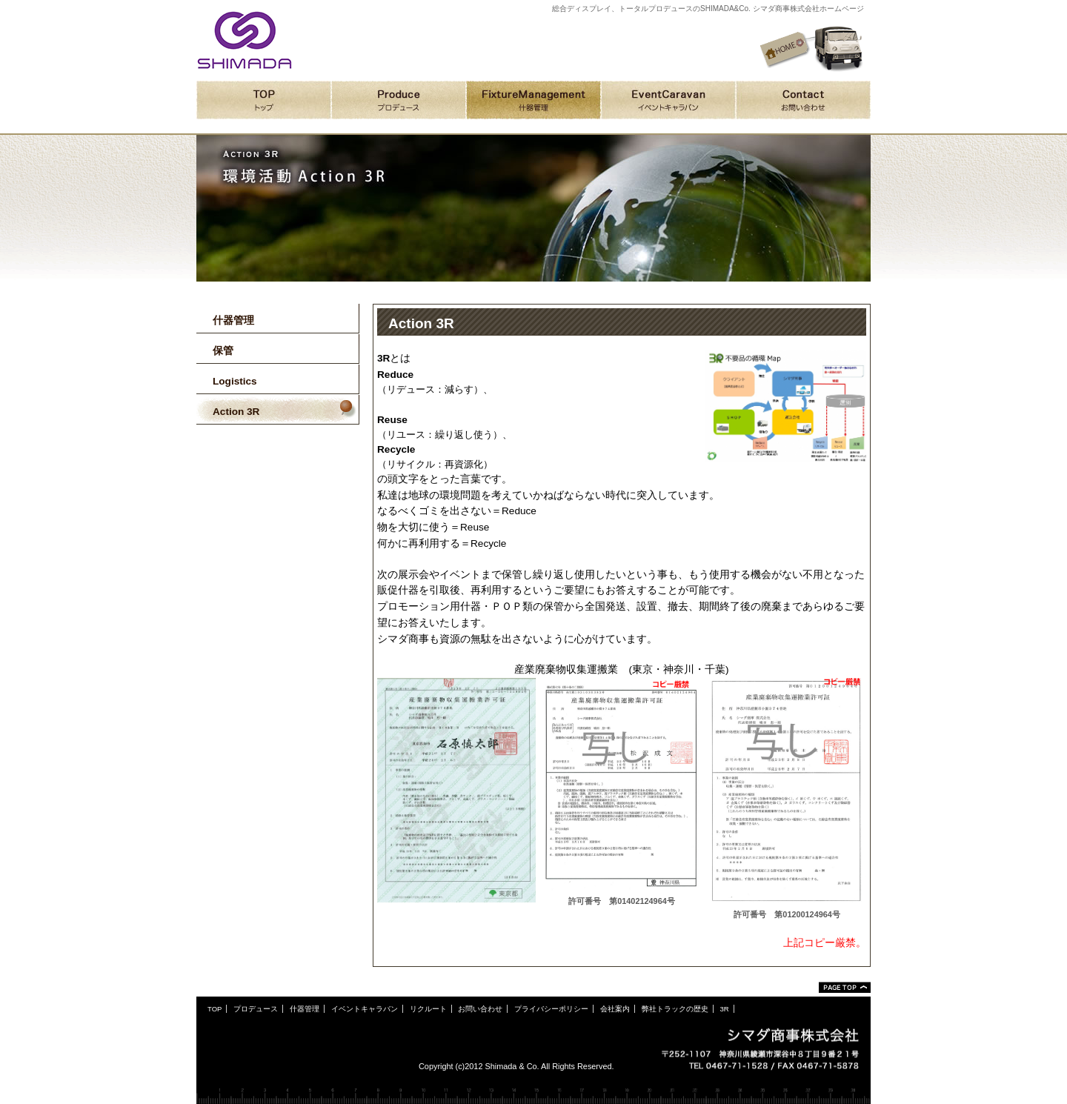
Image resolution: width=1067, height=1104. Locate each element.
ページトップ (845, 987)
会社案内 (615, 1009)
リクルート (428, 1009)
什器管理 (304, 1009)
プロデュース (255, 1009)
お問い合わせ (480, 1009)
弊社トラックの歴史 (675, 1009)
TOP (214, 1009)
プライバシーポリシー (551, 1009)
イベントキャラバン (364, 1009)
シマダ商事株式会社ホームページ (244, 40)
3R (723, 1009)
